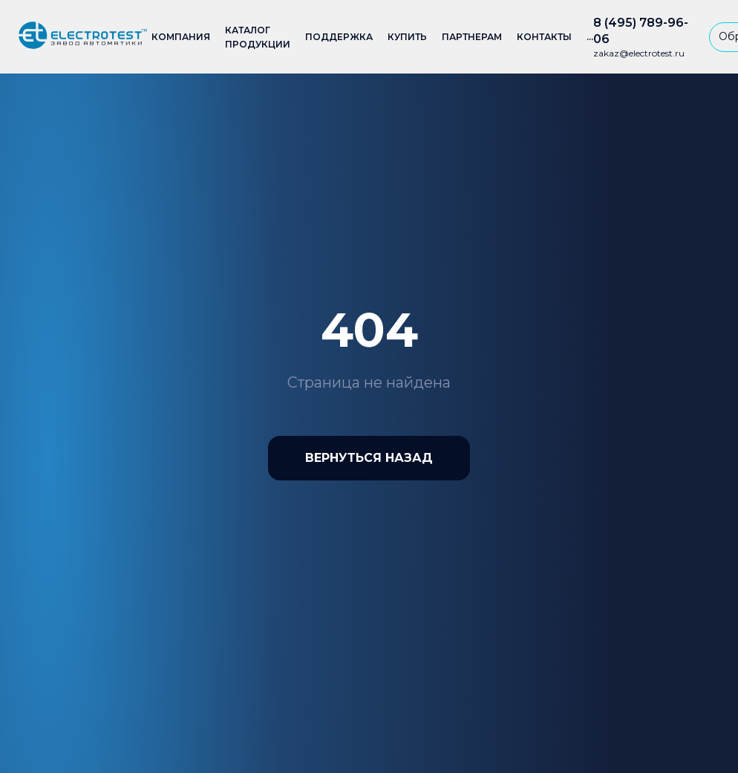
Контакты (544, 36)
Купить (407, 36)
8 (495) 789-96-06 (640, 31)
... (590, 36)
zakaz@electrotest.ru (639, 53)
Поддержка (339, 36)
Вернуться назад (369, 458)
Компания (180, 36)
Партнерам (472, 36)
